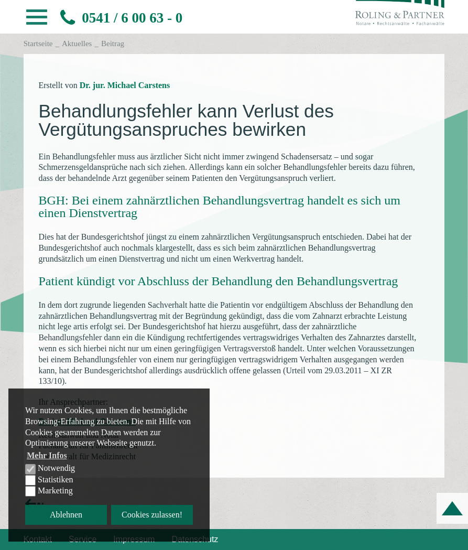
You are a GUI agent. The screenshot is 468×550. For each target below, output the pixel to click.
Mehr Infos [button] (47, 455)
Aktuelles (77, 43)
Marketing (49, 491)
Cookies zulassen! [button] (152, 514)
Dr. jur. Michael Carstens (125, 85)
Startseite (38, 43)
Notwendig (50, 468)
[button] (37, 20)
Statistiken (49, 480)
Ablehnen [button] (66, 514)
